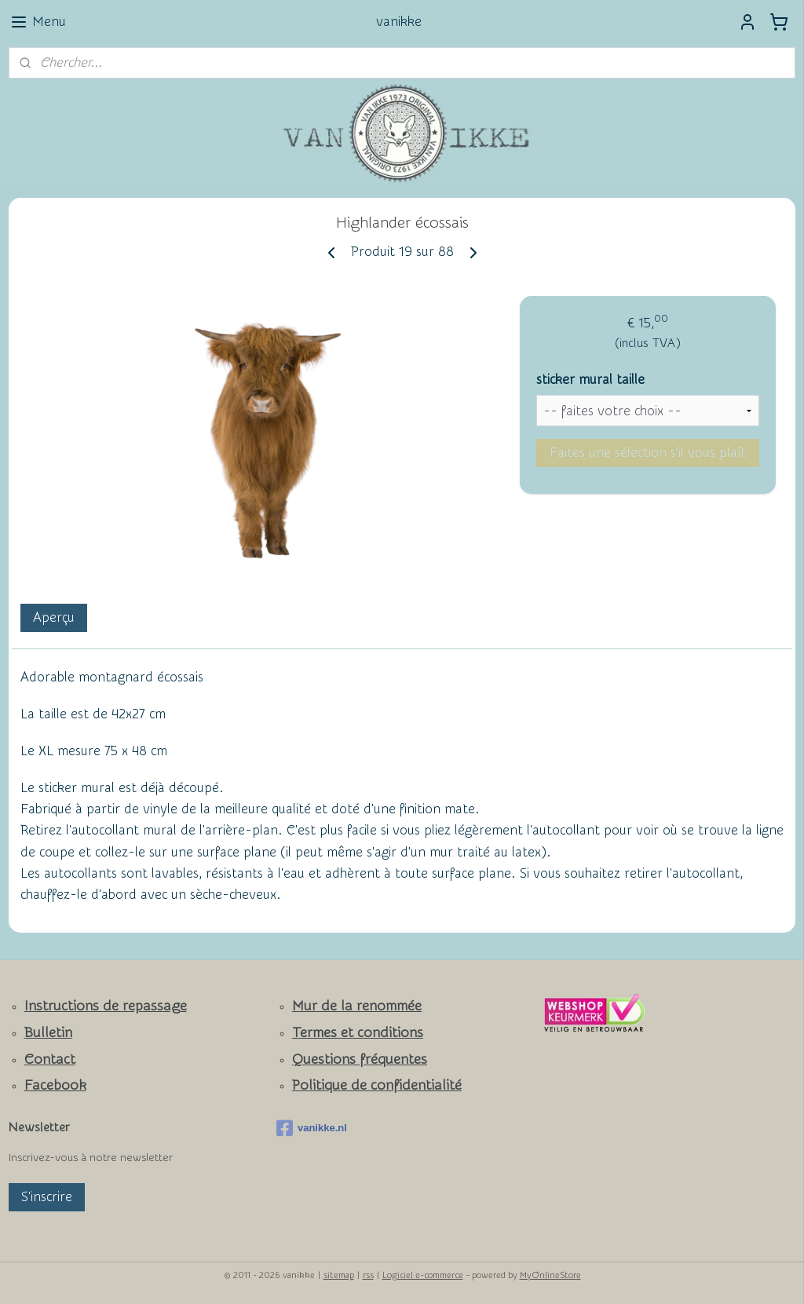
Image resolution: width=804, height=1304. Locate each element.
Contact (49, 1059)
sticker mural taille (590, 379)
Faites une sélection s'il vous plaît (648, 452)
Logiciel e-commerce (422, 1275)
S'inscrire (46, 1196)
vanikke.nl (311, 1128)
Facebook (55, 1085)
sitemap (338, 1275)
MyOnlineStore (550, 1275)
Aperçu (54, 617)
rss (368, 1275)
